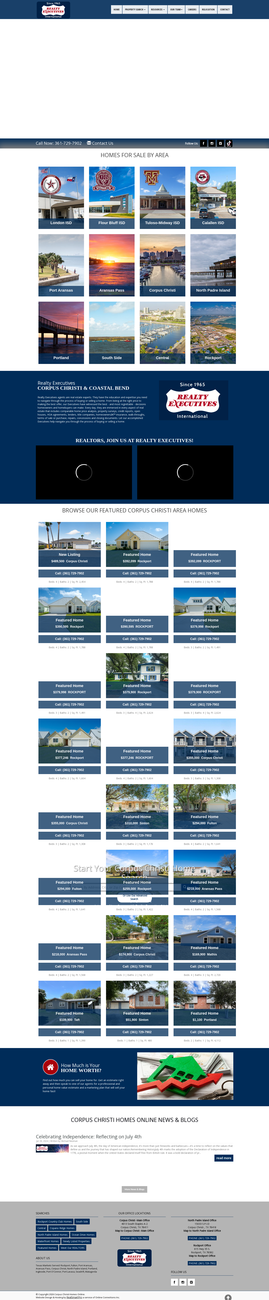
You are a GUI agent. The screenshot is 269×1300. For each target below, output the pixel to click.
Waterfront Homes (48, 1241)
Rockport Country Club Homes (55, 1221)
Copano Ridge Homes (62, 1228)
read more (223, 1158)
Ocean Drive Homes (83, 1234)
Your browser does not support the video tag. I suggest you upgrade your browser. (134, 69)
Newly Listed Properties (76, 1241)
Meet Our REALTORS (73, 1247)
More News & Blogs (134, 1189)
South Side (82, 1221)
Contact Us (100, 143)
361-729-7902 (68, 143)
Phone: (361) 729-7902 (134, 1238)
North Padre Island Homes (53, 1234)
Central (42, 1228)
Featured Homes (47, 1247)
